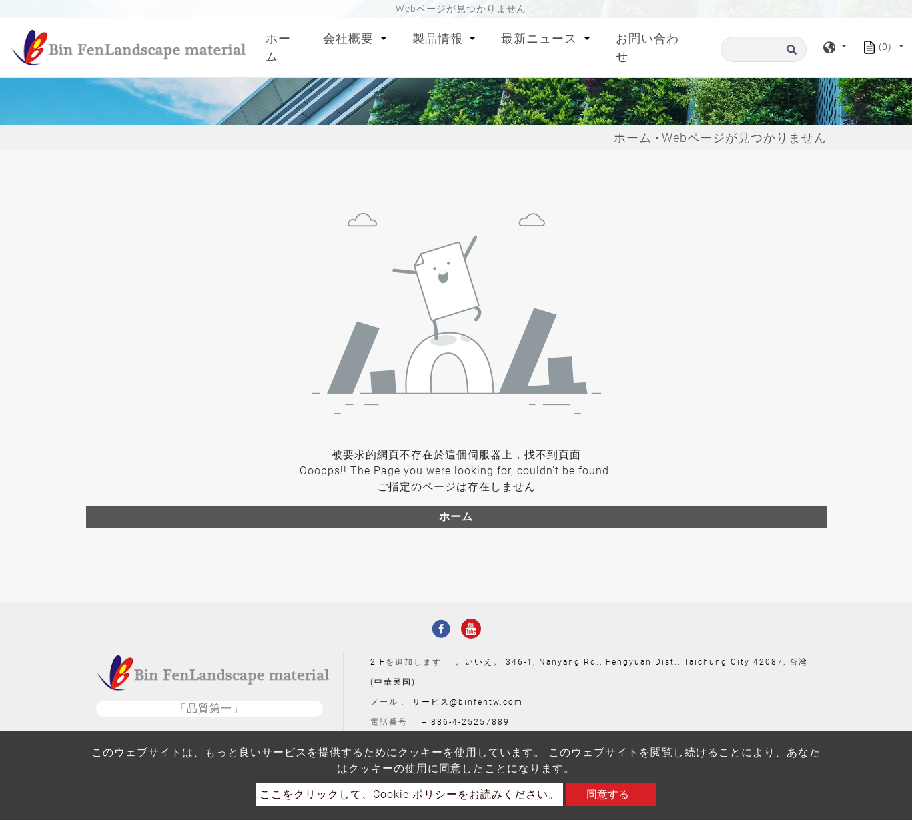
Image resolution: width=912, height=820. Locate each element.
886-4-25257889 (470, 722)
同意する (607, 794)
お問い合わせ (647, 47)
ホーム (284, 47)
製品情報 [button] (439, 38)
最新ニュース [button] (540, 38)
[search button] (790, 53)
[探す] (764, 49)
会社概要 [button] (350, 38)
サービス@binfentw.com (467, 702)
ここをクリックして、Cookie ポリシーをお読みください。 (410, 794)
